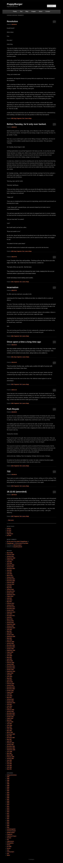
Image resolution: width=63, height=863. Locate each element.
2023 (8, 822)
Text (21, 11)
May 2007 (9, 631)
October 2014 (10, 592)
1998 (8, 783)
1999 (8, 785)
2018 (8, 815)
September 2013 (11, 612)
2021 (12, 281)
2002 (8, 790)
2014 (8, 810)
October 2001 (10, 716)
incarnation (12, 287)
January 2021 (10, 577)
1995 (8, 778)
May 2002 (9, 708)
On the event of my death (21, 543)
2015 (8, 811)
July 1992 (9, 767)
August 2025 (10, 559)
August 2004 (10, 673)
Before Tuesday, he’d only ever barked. (26, 124)
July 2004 (9, 674)
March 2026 (10, 552)
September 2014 (11, 594)
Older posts (10, 520)
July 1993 (9, 765)
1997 (8, 782)
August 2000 (10, 721)
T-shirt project (10, 851)
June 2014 (9, 600)
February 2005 (10, 662)
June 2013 (9, 613)
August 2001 (10, 718)
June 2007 (9, 629)
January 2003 (10, 699)
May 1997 (9, 739)
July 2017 (9, 586)
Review (9, 848)
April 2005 (9, 659)
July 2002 (9, 704)
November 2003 (11, 688)
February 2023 (10, 565)
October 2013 (10, 610)
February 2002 (10, 709)
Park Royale (13, 409)
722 (8, 471)
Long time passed (17, 546)
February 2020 (10, 582)
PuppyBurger (14, 4)
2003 (8, 792)
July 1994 (9, 763)
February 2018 (10, 584)
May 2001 (9, 720)
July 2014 (9, 598)
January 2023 (10, 566)
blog (15, 118)
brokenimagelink (11, 829)
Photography (10, 843)
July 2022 (9, 570)
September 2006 (11, 636)
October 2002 (10, 701)
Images (33, 11)
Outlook (9, 528)
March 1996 (10, 755)
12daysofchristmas (12, 775)
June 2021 (9, 573)
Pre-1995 (9, 846)
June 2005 (9, 655)
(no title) (9, 530)
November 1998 (11, 734)
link (8, 839)
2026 (8, 825)
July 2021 (9, 572)
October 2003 (10, 690)
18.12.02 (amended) (17, 491)
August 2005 (10, 652)
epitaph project (11, 832)
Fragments (19, 118)
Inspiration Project (11, 836)
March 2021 (10, 575)
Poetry (15, 11)
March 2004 (10, 681)
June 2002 (9, 706)
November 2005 (11, 647)
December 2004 (11, 666)
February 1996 (10, 756)
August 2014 (10, 596)
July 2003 (9, 694)
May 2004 (9, 678)
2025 (12, 118)
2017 (8, 813)
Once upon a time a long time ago (24, 342)
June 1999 (9, 728)
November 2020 (11, 580)
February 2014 (10, 603)
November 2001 (11, 715)
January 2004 (10, 685)
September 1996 (11, 749)
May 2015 (9, 587)
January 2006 (10, 643)
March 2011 (10, 619)
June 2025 (9, 563)
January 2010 (10, 622)
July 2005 (9, 654)
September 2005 (11, 650)
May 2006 (9, 638)
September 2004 (11, 671)
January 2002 (10, 711)
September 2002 (11, 702)
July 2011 (9, 617)
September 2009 (11, 624)
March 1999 (10, 732)
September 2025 (11, 558)
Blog (27, 11)
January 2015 (10, 589)
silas (8, 850)
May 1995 (9, 762)
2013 (12, 465)
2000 (8, 787)
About (40, 11)
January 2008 (10, 626)
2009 (8, 803)
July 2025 (9, 561)
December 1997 (11, 737)
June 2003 (9, 695)
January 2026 (10, 556)
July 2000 (9, 723)
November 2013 (11, 608)
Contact (47, 11)
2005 (8, 796)
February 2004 (10, 683)
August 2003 (10, 692)
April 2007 (9, 633)
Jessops (9, 837)
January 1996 (10, 758)
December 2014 (11, 591)
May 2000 (9, 727)
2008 (8, 801)
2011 (8, 806)
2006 (8, 797)
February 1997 (10, 742)
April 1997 (9, 741)
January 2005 (10, 664)
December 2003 (11, 687)
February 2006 (10, 641)
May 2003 (9, 697)
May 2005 (9, 657)
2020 (12, 403)
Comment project (11, 830)
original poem (10, 841)
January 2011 (10, 620)
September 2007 (11, 627)
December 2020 (11, 579)
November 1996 (11, 748)
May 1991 (9, 769)
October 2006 (10, 634)
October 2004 (10, 669)
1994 (8, 776)
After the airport (17, 545)
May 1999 (9, 730)
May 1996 (9, 753)
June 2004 (9, 676)
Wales (8, 855)
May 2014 (9, 601)
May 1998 (9, 735)
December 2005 (11, 645)
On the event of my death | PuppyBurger (17, 541)
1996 (8, 780)
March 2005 (10, 660)
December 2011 (11, 615)
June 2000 (9, 725)
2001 (8, 789)
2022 (8, 820)
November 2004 (11, 667)
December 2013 (11, 606)
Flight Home (10, 533)
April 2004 (9, 680)
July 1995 (9, 760)
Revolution (12, 21)
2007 (12, 516)
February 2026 (10, 554)
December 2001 (11, 713)
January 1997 (10, 744)
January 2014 (10, 605)
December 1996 (11, 746)
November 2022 (11, 568)
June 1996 (9, 751)
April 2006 (9, 640)
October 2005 (10, 648)
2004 (8, 794)
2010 (8, 804)
